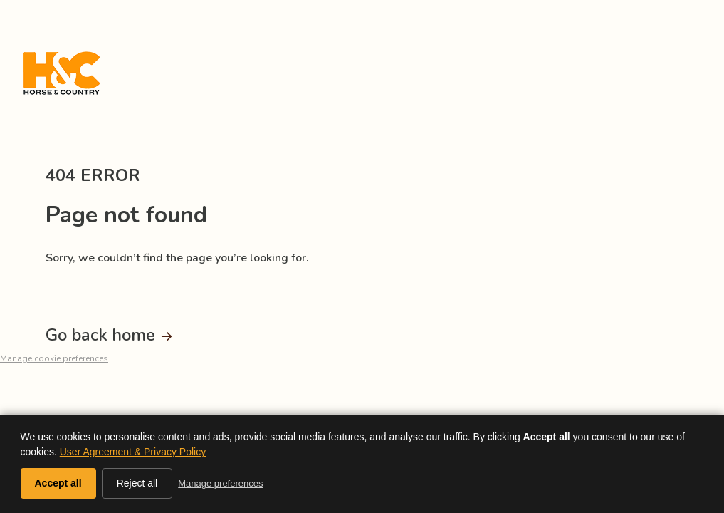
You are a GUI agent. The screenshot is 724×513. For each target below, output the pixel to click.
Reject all (137, 483)
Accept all (58, 483)
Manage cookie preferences (54, 358)
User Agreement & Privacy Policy (133, 451)
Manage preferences (220, 483)
